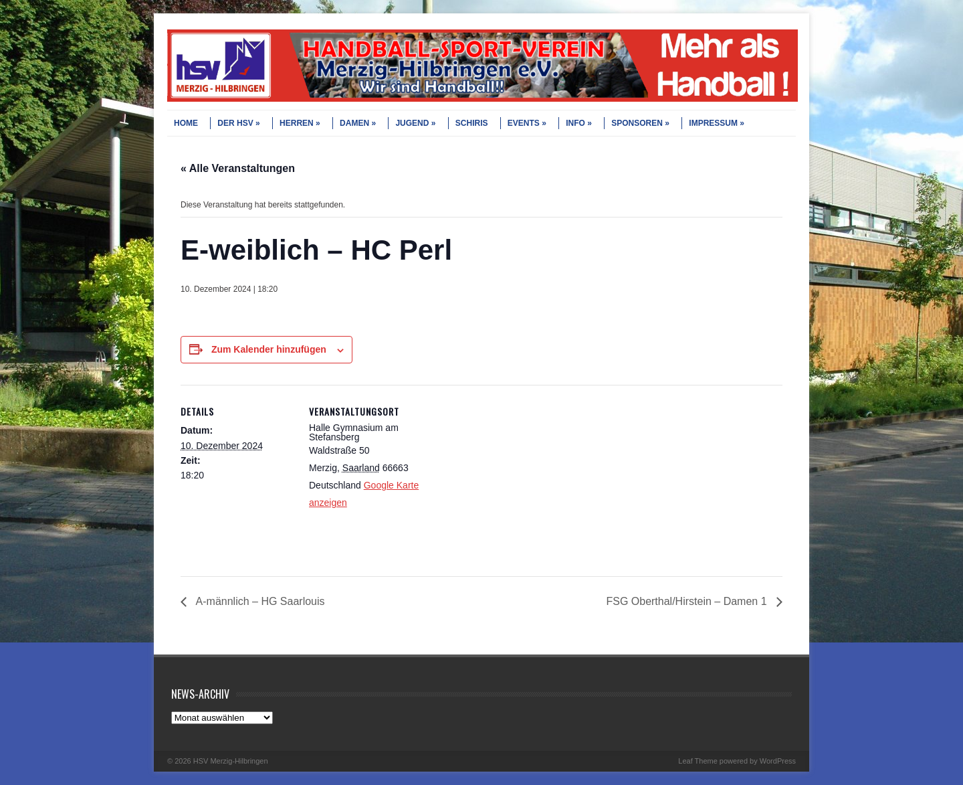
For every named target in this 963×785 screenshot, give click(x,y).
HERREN (300, 123)
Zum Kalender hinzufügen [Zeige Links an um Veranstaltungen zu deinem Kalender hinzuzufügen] (268, 349)
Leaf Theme (698, 761)
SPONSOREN (640, 123)
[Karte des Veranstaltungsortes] (507, 477)
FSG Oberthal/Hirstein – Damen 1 (688, 601)
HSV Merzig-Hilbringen (230, 761)
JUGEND (415, 123)
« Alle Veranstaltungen (238, 168)
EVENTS (527, 123)
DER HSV (238, 123)
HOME (186, 123)
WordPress (778, 761)
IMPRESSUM (716, 123)
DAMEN (358, 123)
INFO (579, 123)
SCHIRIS (471, 123)
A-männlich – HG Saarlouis (259, 601)
